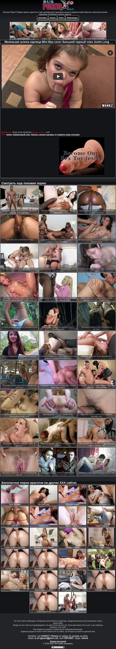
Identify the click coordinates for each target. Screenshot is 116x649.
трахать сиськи (38, 134)
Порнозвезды (72, 18)
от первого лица (63, 134)
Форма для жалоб (58, 641)
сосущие (75, 134)
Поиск (61, 18)
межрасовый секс (21, 134)
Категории (42, 18)
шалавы (50, 134)
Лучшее (53, 18)
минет (9, 134)
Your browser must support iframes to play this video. (58, 87)
